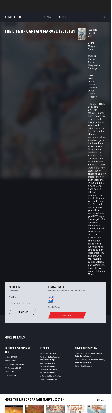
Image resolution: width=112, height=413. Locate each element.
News (18, 9)
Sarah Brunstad (51, 225)
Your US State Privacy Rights (38, 404)
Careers (25, 377)
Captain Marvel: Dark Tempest (65, 342)
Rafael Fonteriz (50, 209)
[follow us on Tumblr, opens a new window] (103, 374)
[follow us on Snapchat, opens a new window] (94, 379)
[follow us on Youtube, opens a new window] (90, 378)
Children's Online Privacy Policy (95, 404)
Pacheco (11, 292)
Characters (39, 9)
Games (51, 9)
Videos (83, 9)
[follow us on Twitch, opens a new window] (103, 379)
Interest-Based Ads (56, 407)
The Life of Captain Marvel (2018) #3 (51, 285)
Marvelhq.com (48, 375)
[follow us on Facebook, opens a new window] (90, 374)
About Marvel (25, 369)
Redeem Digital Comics (44, 381)
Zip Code (13, 142)
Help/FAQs (26, 373)
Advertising (47, 368)
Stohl (6, 292)
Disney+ (44, 371)
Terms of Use (9, 404)
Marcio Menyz (52, 215)
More (93, 9)
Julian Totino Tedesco (48, 72)
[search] (105, 3)
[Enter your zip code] (22, 149)
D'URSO (32, 292)
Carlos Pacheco (78, 59)
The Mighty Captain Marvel (16, 341)
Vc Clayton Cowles (54, 221)
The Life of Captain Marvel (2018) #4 (31, 285)
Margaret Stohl (45, 59)
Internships (27, 381)
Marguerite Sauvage (47, 205)
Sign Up (20, 3)
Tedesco (7, 294)
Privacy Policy (21, 404)
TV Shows (72, 9)
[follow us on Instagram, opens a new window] (99, 374)
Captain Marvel (37, 341)
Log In (11, 3)
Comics (27, 9)
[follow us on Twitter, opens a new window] (94, 374)
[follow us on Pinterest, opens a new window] (99, 378)
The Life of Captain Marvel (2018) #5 (10, 285)
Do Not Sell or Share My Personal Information (66, 404)
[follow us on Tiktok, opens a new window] (90, 384)
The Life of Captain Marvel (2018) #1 (93, 285)
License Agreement (41, 407)
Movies (61, 9)
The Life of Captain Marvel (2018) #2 (72, 285)
